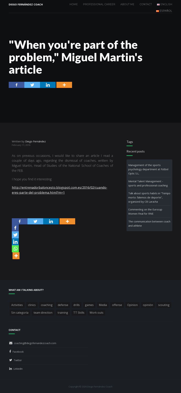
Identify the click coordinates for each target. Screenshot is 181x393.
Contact (146, 4)
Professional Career (99, 4)
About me (127, 4)
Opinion (132, 305)
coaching (47, 305)
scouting (164, 305)
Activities (17, 305)
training (63, 313)
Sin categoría (19, 313)
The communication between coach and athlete (149, 223)
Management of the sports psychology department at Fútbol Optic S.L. (148, 169)
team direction (43, 313)
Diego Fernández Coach (26, 4)
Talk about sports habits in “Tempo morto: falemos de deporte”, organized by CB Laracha (149, 197)
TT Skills (78, 313)
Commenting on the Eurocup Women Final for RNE (145, 211)
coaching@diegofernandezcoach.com (35, 343)
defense (63, 305)
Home (73, 4)
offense (117, 305)
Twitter (18, 360)
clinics (32, 305)
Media (103, 305)
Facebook (18, 351)
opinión (148, 305)
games (89, 305)
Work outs (96, 313)
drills (76, 305)
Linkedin (18, 368)
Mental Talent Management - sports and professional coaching (148, 183)
